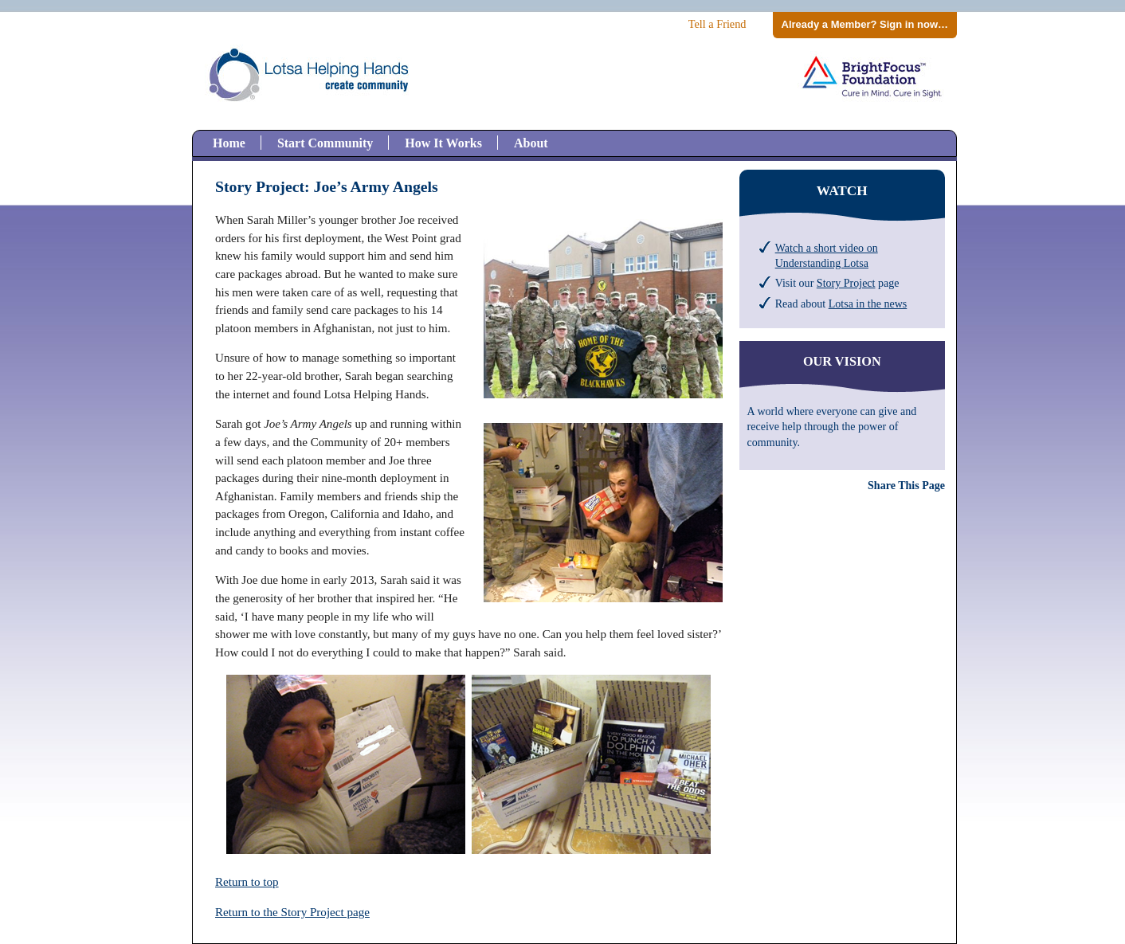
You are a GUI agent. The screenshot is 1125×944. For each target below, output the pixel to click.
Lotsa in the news (868, 303)
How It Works (443, 143)
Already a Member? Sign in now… (865, 24)
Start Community (325, 143)
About (531, 143)
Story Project (846, 282)
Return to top (247, 881)
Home (229, 143)
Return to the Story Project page (292, 912)
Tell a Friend (717, 24)
